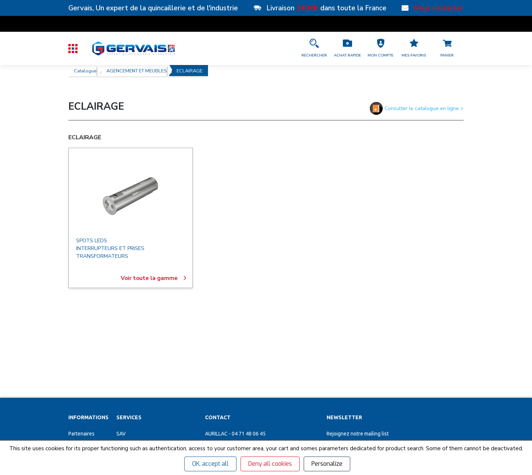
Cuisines (126, 400)
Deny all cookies (270, 464)
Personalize (326, 464)
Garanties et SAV (87, 400)
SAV (121, 348)
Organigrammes (134, 374)
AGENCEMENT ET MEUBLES (136, 70)
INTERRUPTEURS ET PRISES (110, 248)
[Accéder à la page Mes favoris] (413, 48)
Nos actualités (84, 387)
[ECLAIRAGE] (130, 196)
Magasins (79, 361)
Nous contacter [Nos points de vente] (439, 8)
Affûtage (126, 413)
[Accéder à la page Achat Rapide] (347, 48)
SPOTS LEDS (91, 240)
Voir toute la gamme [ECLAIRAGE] (154, 278)
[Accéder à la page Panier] (447, 48)
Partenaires (81, 348)
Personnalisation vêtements (148, 387)
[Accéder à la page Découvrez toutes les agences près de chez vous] (262, 397)
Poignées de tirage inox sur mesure (156, 426)
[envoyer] (438, 371)
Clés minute (130, 361)
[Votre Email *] (369, 371)
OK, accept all (210, 464)
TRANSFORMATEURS (102, 256)
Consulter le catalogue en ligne (417, 108)
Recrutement (83, 374)
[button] (380, 48)
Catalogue (85, 70)
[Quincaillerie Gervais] (133, 48)
